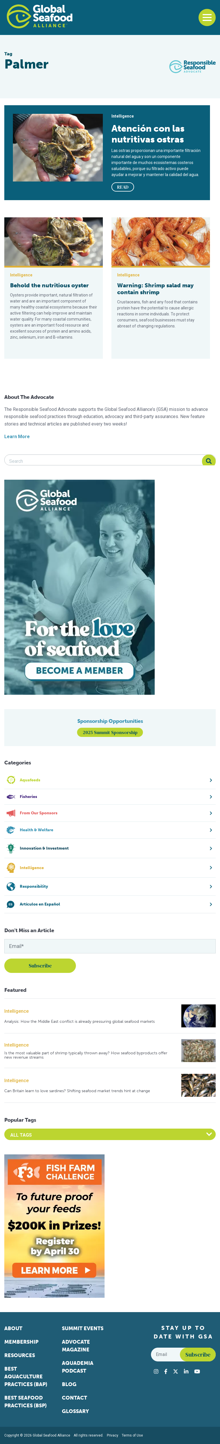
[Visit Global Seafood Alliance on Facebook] (165, 1371)
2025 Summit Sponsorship (110, 732)
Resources (19, 1355)
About (13, 1328)
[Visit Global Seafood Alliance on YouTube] (197, 1371)
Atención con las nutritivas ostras (147, 134)
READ (123, 187)
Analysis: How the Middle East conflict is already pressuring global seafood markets (79, 1021)
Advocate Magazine (76, 1346)
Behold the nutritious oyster (49, 285)
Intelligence (16, 1011)
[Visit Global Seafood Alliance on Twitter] (175, 1371)
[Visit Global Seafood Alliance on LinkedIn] (186, 1371)
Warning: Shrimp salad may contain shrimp (155, 289)
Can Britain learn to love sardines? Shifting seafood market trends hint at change (77, 1091)
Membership (21, 1342)
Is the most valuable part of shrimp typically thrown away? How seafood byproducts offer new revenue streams (85, 1055)
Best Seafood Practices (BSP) (25, 1402)
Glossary (75, 1411)
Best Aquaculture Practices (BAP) (25, 1377)
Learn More (17, 436)
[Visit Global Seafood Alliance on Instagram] (156, 1371)
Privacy (112, 1435)
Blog (69, 1384)
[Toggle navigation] (207, 17)
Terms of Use (132, 1435)
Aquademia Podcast (77, 1367)
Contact (74, 1398)
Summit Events (82, 1328)
